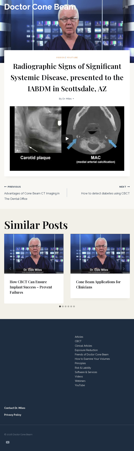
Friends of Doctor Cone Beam (92, 354)
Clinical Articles (83, 345)
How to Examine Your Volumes (92, 358)
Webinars (80, 381)
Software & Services (86, 372)
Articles (79, 336)
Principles (80, 363)
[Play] (67, 138)
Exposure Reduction (86, 350)
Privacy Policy (12, 414)
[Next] (123, 268)
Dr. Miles (67, 98)
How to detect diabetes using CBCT (100, 189)
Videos (60, 57)
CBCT (78, 341)
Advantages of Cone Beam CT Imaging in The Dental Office (34, 192)
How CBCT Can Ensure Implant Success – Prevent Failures (31, 287)
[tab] (60, 306)
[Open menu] (126, 7)
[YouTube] (7, 442)
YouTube (72, 57)
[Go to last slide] (10, 268)
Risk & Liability (83, 367)
